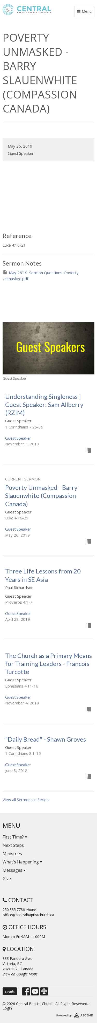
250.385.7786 (14, 909)
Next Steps (13, 845)
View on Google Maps (20, 974)
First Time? (15, 837)
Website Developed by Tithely (48, 1014)
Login (7, 1008)
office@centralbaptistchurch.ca (28, 914)
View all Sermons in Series (26, 799)
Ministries (12, 853)
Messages (14, 870)
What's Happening (22, 862)
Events (10, 991)
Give (7, 878)
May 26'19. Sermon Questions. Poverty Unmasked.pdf (41, 275)
